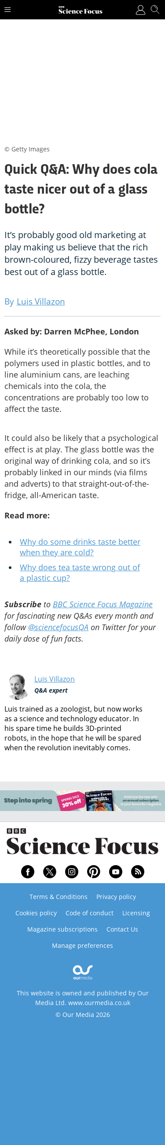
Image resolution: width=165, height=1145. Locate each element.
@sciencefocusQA (58, 627)
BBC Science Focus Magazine (103, 604)
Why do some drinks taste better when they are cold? (80, 547)
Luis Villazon (54, 679)
